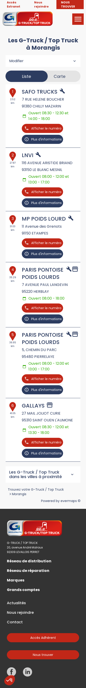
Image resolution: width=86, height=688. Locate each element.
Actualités (16, 603)
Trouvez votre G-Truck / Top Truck (36, 489)
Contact (15, 622)
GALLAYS (33, 405)
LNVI (27, 155)
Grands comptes (23, 590)
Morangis (19, 494)
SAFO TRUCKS (39, 91)
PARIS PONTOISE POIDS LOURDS (42, 273)
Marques (15, 580)
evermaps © (70, 501)
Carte (59, 76)
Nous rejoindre (20, 612)
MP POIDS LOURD (44, 218)
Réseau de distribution (29, 561)
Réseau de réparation (28, 570)
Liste (26, 76)
